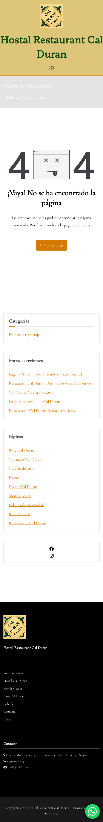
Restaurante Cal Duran (27, 522)
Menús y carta (20, 495)
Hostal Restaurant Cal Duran (48, 808)
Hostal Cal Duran (23, 486)
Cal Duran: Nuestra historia (31, 392)
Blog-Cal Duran (21, 450)
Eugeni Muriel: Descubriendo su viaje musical (45, 374)
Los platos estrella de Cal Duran (34, 401)
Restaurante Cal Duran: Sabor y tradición (42, 410)
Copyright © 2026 (17, 808)
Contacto (9, 712)
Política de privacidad (26, 504)
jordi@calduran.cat (19, 767)
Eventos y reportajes (25, 334)
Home (14, 477)
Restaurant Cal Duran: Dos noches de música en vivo (51, 383)
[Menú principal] (51, 68)
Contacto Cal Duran (25, 459)
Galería (8, 704)
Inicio (7, 719)
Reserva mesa (20, 513)
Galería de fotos (22, 468)
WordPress (51, 814)
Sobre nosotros (13, 673)
